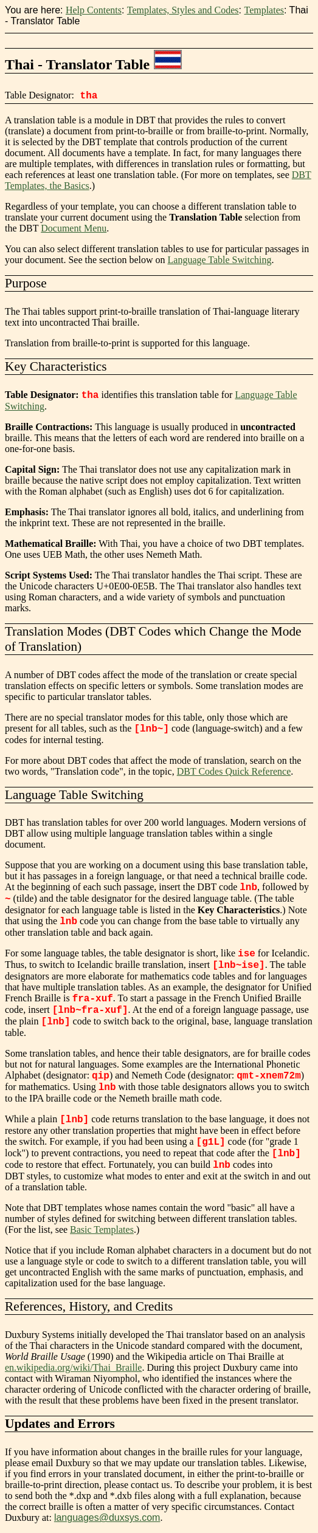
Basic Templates (102, 1229)
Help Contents (94, 10)
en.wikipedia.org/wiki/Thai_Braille (73, 1367)
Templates (264, 10)
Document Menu (73, 228)
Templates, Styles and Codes (183, 10)
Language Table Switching (220, 260)
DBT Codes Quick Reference (234, 771)
